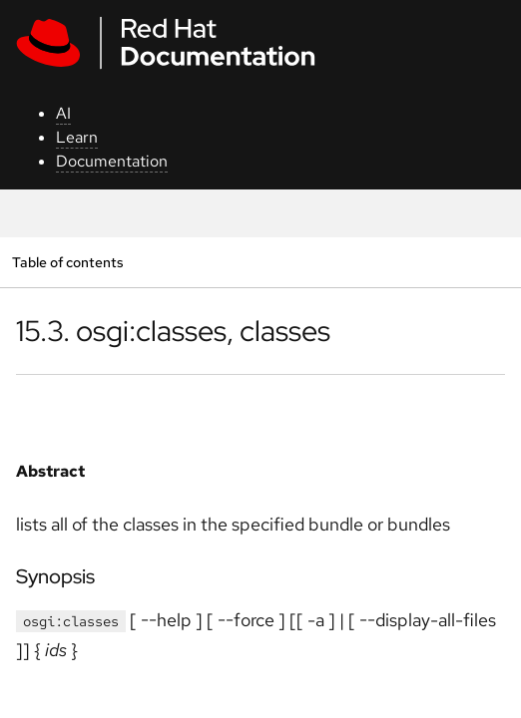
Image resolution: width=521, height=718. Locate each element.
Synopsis (55, 576)
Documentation (112, 161)
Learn (77, 137)
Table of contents (67, 261)
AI (63, 113)
